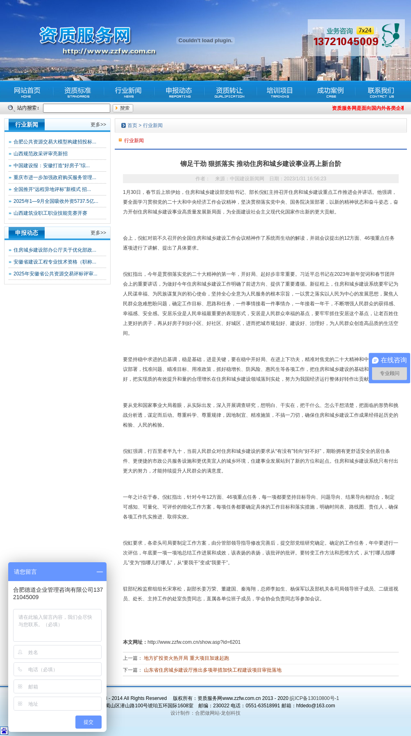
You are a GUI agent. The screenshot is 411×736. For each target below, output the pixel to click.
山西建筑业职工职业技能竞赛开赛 (50, 213)
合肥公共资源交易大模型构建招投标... (55, 142)
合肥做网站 (207, 713)
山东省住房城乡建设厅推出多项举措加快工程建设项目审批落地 (213, 670)
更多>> (98, 124)
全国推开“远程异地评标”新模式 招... (52, 189)
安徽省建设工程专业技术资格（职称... (55, 262)
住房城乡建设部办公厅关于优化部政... (55, 250)
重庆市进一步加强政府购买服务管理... (55, 177)
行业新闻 (153, 125)
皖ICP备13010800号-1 (314, 698)
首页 (132, 125)
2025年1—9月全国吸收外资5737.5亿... (56, 201)
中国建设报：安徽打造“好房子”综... (52, 165)
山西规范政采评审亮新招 (41, 154)
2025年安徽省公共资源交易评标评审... (56, 274)
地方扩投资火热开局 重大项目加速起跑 (186, 658)
